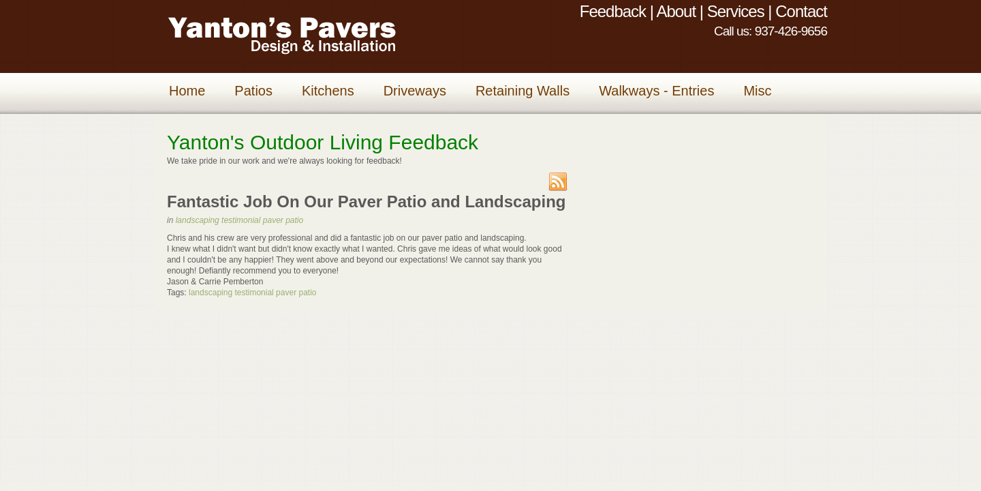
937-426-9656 (791, 31)
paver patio (283, 220)
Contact (801, 11)
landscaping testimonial (218, 220)
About (676, 11)
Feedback (613, 11)
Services (735, 11)
